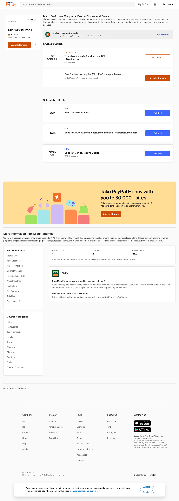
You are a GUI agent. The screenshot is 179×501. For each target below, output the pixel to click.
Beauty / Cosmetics (15, 367)
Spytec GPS (12, 255)
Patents (80, 432)
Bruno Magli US (13, 301)
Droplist (52, 421)
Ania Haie (11, 296)
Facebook (111, 421)
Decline (146, 492)
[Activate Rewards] (19, 45)
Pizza (9, 322)
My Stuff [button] (143, 4)
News (24, 438)
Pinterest (111, 438)
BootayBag (12, 286)
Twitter (110, 427)
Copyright (81, 427)
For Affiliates (54, 438)
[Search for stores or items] (77, 4)
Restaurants (12, 327)
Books (9, 362)
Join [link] (163, 4)
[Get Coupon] (157, 57)
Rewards (53, 432)
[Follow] (31, 20)
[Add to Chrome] (111, 214)
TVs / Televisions (14, 332)
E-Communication (85, 449)
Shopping (11, 347)
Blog (24, 443)
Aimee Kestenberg (15, 266)
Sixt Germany (13, 291)
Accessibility (82, 455)
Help (24, 427)
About (25, 421)
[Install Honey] (163, 34)
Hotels (10, 337)
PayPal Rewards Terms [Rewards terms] (73, 78)
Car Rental (11, 357)
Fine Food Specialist (16, 276)
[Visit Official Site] (34, 45)
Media (25, 449)
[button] (145, 475)
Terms (79, 438)
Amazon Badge (56, 427)
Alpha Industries (14, 281)
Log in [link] (170, 4)
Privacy (80, 421)
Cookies (80, 460)
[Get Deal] (157, 113)
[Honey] (11, 4)
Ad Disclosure (83, 443)
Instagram (111, 432)
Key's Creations (14, 261)
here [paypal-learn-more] (63, 475)
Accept (146, 487)
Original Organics (14, 271)
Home (6, 388)
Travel (9, 342)
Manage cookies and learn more (85, 491)
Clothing (10, 352)
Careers (26, 432)
